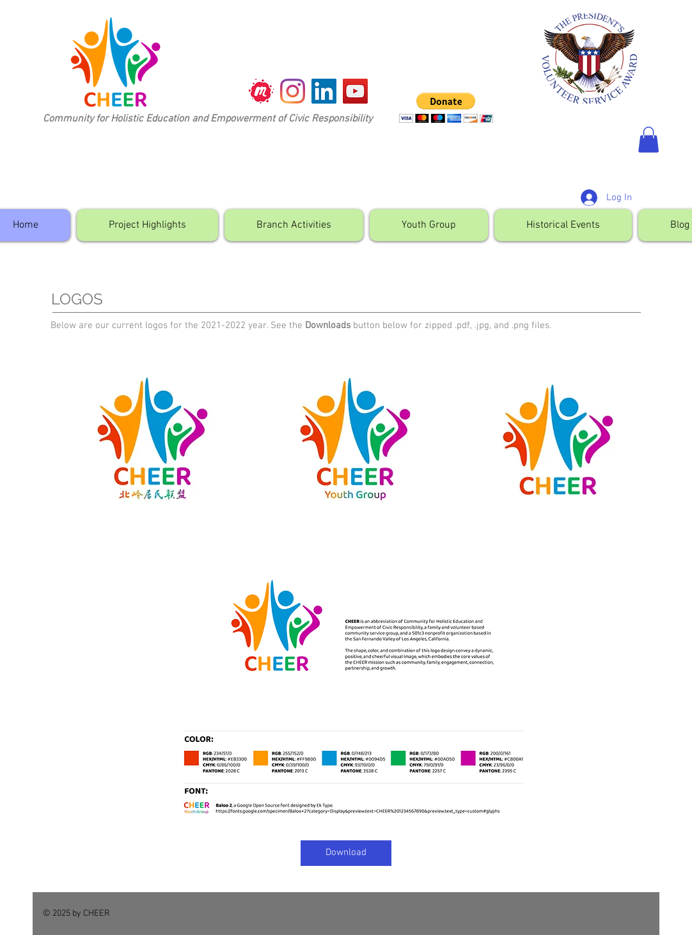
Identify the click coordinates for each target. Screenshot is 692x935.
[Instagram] (292, 91)
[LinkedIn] (323, 91)
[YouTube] (355, 91)
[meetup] (261, 91)
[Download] (346, 853)
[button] (446, 108)
